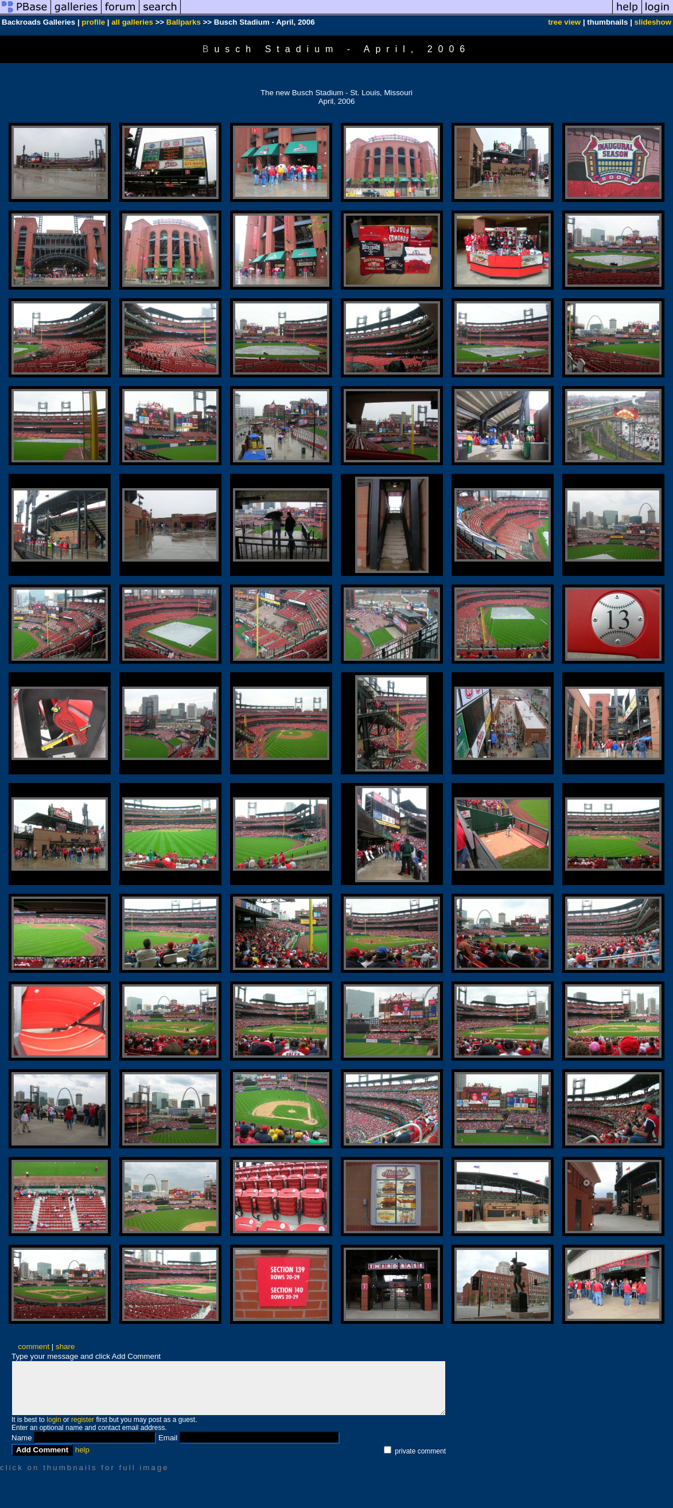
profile (93, 22)
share (65, 1346)
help (82, 1449)
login (53, 1420)
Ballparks (183, 22)
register (82, 1420)
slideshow (653, 22)
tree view (564, 22)
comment (33, 1346)
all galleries (132, 22)
